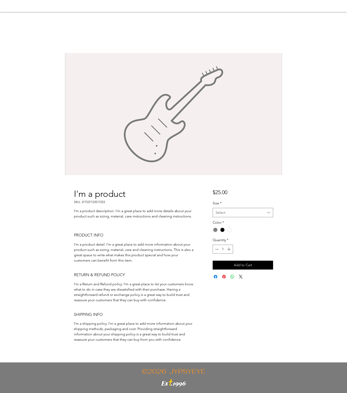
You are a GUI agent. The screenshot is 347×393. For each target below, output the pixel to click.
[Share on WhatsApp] (232, 276)
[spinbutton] (223, 249)
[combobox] (243, 212)
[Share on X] (240, 276)
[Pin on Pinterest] (224, 276)
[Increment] (229, 249)
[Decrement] (216, 249)
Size (217, 203)
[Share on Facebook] (215, 276)
